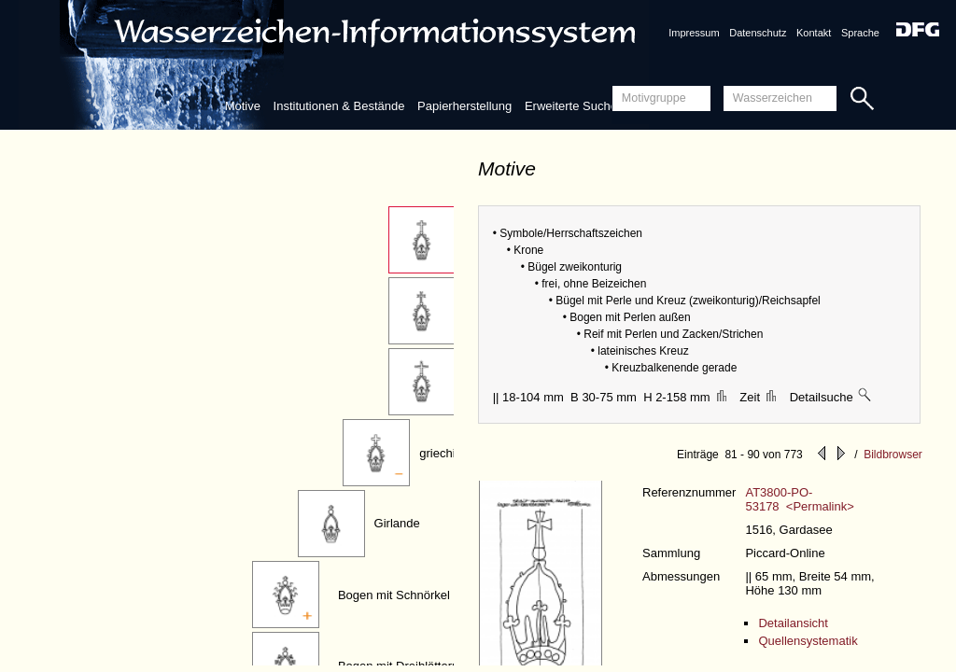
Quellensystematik (807, 641)
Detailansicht (792, 623)
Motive (242, 106)
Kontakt (813, 32)
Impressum (693, 32)
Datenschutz (757, 32)
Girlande (397, 523)
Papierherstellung (464, 106)
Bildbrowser (893, 454)
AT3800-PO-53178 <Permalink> (799, 499)
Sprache (860, 32)
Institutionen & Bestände (339, 106)
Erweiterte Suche (571, 106)
